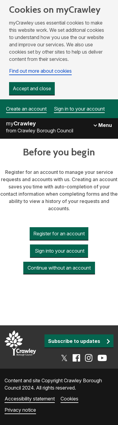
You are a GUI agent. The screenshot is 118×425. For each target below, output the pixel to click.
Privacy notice (20, 410)
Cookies (69, 399)
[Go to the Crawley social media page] (84, 358)
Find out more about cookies (40, 71)
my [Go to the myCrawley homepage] (21, 123)
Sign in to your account (79, 109)
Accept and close (32, 88)
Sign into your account (59, 251)
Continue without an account (59, 268)
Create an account (26, 109)
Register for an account (59, 234)
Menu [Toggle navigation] (104, 125)
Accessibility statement (30, 399)
